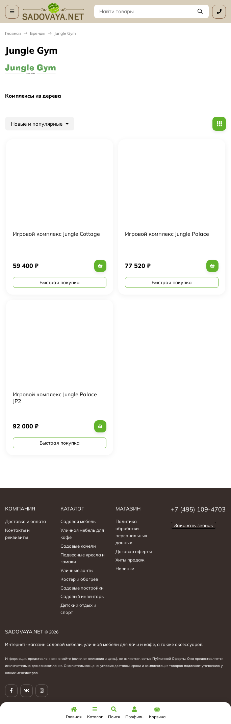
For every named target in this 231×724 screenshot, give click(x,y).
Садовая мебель (78, 521)
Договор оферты (134, 551)
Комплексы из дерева (33, 96)
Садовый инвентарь (82, 596)
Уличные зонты (77, 570)
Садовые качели (78, 546)
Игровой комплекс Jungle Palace (167, 233)
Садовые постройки (82, 588)
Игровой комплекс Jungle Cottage (56, 233)
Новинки (125, 568)
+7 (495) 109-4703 (198, 509)
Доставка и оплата (25, 521)
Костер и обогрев (79, 579)
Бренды (37, 33)
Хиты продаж (130, 560)
